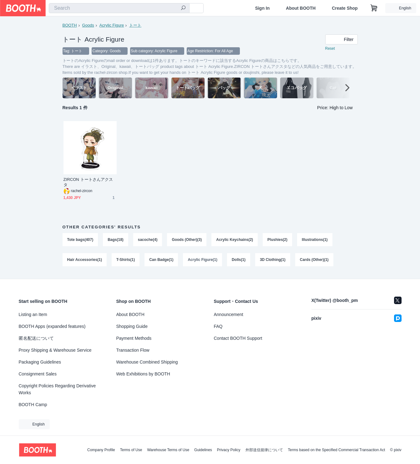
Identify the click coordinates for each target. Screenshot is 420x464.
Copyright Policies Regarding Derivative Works (57, 389)
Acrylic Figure (111, 25)
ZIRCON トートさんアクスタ (88, 182)
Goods (88, 25)
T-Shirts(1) (125, 260)
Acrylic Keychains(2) (234, 240)
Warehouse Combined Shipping (147, 362)
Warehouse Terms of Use (168, 450)
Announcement (228, 314)
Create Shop (344, 8)
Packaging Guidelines (40, 362)
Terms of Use (131, 450)
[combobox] (119, 8)
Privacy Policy (228, 450)
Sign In (262, 8)
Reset (330, 49)
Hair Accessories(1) (84, 260)
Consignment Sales (38, 373)
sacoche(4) (148, 240)
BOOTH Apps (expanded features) (52, 326)
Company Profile (101, 450)
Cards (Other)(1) (314, 260)
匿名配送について (36, 338)
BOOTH (70, 25)
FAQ (218, 326)
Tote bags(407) (80, 240)
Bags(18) (116, 240)
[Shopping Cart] (374, 8)
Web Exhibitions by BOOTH (143, 373)
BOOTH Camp (33, 404)
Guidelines (203, 450)
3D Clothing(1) (273, 260)
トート (135, 25)
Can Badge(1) (161, 260)
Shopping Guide (132, 326)
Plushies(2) (278, 240)
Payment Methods (134, 338)
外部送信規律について (264, 450)
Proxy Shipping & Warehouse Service (55, 350)
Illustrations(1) (315, 240)
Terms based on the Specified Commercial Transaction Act (336, 450)
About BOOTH (301, 8)
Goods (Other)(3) (187, 240)
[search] (183, 8)
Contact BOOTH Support (238, 338)
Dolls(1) (239, 260)
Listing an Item (33, 314)
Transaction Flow (132, 350)
